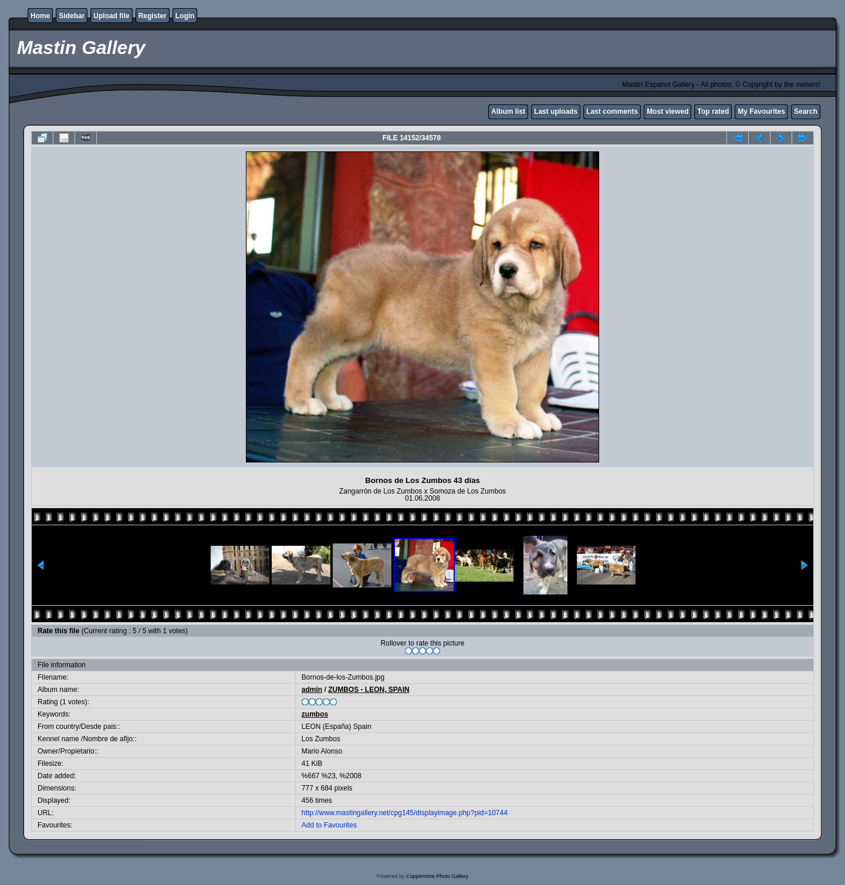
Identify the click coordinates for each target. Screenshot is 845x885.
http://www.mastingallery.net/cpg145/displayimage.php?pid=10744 (405, 813)
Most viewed (667, 111)
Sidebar (71, 16)
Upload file (111, 16)
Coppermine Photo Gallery (437, 876)
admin (312, 689)
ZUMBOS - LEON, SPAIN (368, 689)
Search (805, 111)
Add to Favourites (329, 825)
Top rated (713, 111)
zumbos (315, 714)
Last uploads (555, 111)
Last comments (612, 111)
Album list (508, 111)
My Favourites (761, 111)
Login (185, 16)
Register (152, 16)
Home (40, 16)
